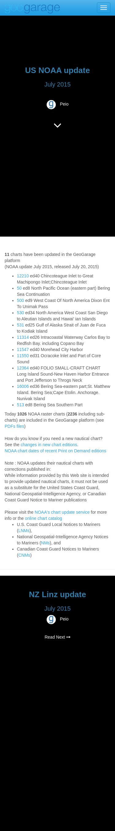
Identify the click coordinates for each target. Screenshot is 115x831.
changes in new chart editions (49, 444)
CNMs (24, 555)
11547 (23, 349)
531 (20, 325)
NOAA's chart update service (62, 512)
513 (20, 404)
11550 (23, 355)
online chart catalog (43, 518)
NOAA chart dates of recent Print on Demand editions (55, 450)
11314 (23, 337)
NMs (45, 542)
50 (19, 288)
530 (20, 312)
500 (20, 300)
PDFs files (14, 426)
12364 (23, 367)
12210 (23, 275)
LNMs (24, 530)
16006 (23, 386)
